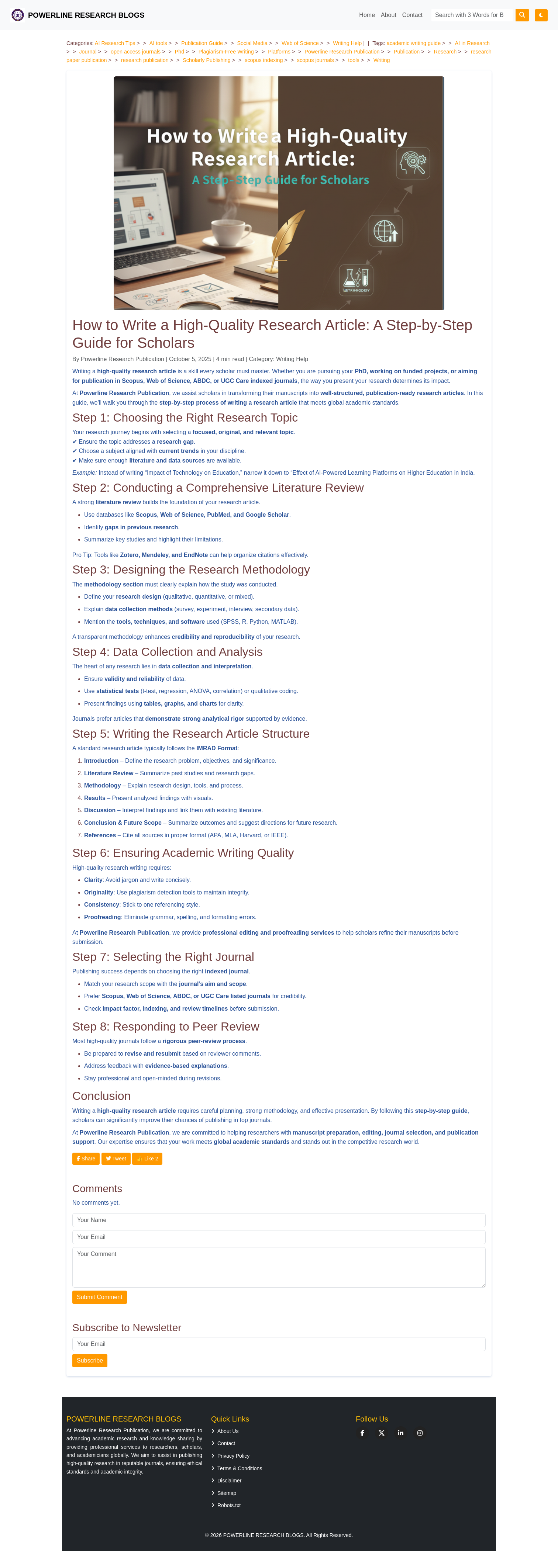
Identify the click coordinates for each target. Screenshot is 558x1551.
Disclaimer (226, 1481)
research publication (145, 60)
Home (367, 15)
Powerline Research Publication (341, 52)
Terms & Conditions (236, 1468)
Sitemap (223, 1493)
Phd (180, 52)
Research (445, 52)
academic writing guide (414, 43)
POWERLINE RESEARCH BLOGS (77, 15)
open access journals (136, 52)
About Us (225, 1431)
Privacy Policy (230, 1456)
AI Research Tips (115, 43)
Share (86, 1158)
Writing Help (347, 43)
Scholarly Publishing (207, 60)
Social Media (252, 43)
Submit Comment (100, 1297)
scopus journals (315, 60)
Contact (412, 15)
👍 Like (147, 1158)
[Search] (472, 15)
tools (353, 60)
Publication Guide (202, 43)
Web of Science (300, 43)
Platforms (279, 52)
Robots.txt (226, 1505)
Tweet (116, 1158)
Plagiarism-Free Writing (226, 52)
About (388, 15)
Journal (87, 52)
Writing (381, 60)
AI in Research (472, 43)
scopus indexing (264, 60)
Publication (407, 52)
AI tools (158, 43)
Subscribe (90, 1360)
